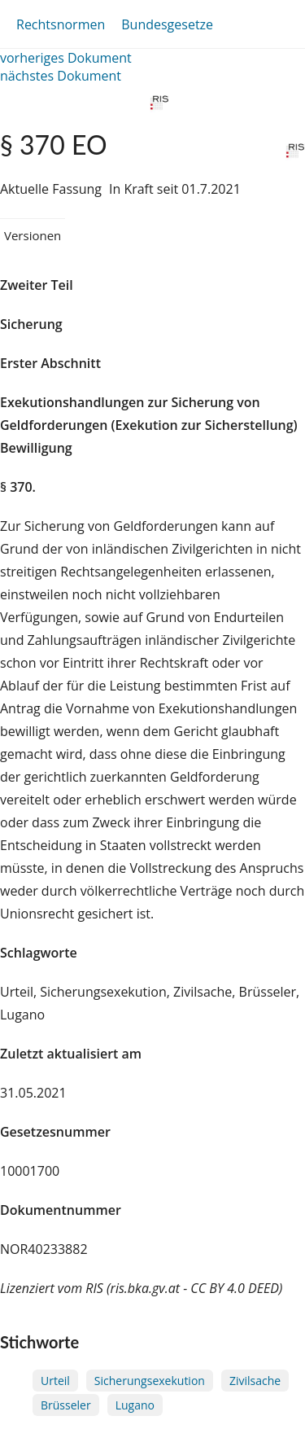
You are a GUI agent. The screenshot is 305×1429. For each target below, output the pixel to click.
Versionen (32, 235)
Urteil (55, 1380)
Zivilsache (255, 1380)
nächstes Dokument (60, 76)
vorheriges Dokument (66, 58)
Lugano (135, 1405)
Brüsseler (66, 1405)
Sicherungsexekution (149, 1380)
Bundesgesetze (167, 24)
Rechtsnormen (60, 24)
